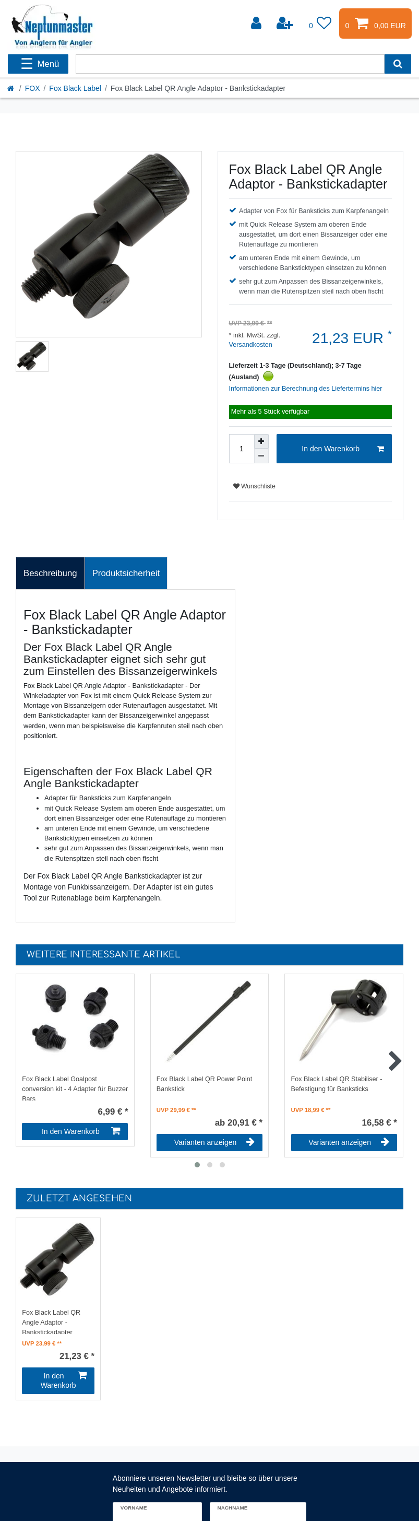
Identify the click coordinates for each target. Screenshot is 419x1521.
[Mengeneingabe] (241, 448)
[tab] (50, 573)
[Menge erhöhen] (261, 441)
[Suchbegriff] (230, 64)
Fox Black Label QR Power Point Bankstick (204, 1084)
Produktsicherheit (126, 573)
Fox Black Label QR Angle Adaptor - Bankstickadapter (51, 1321)
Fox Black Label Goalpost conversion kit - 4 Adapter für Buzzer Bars (75, 1088)
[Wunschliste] (320, 23)
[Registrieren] (286, 23)
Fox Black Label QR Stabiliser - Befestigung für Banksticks (336, 1084)
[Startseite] (11, 88)
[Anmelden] (257, 23)
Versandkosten (250, 344)
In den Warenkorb (343, 449)
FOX (32, 88)
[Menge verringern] (261, 456)
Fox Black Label (75, 88)
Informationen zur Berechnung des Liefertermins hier (305, 388)
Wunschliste (254, 486)
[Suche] (398, 64)
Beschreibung (50, 573)
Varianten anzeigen (214, 1142)
